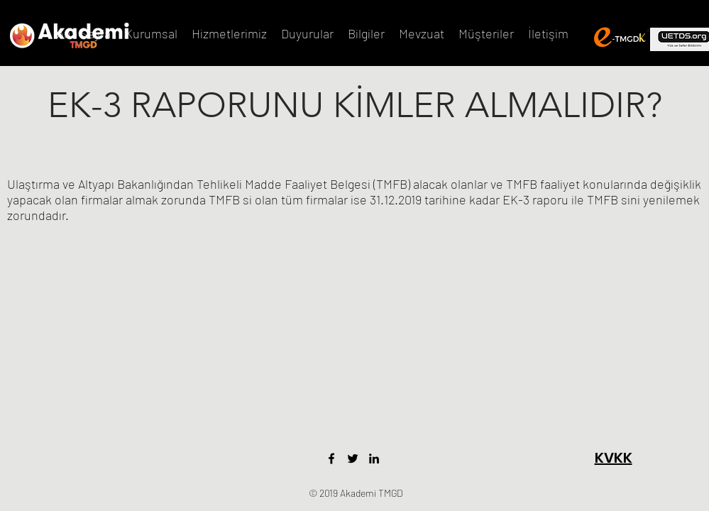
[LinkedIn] (374, 458)
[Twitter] (353, 458)
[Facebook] (331, 458)
